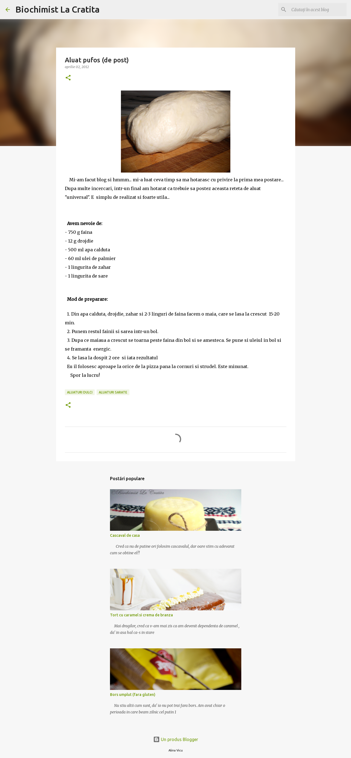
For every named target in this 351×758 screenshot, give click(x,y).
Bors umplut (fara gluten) (132, 694)
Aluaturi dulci (79, 392)
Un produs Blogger (175, 739)
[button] (68, 78)
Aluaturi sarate (113, 392)
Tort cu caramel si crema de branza (141, 615)
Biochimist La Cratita (57, 9)
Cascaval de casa (125, 535)
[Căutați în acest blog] (318, 9)
